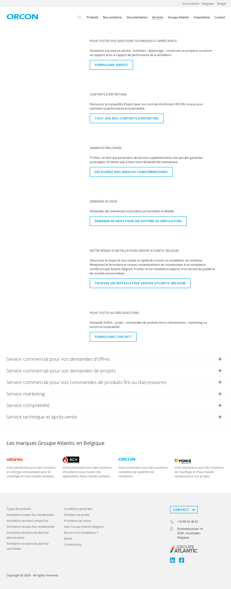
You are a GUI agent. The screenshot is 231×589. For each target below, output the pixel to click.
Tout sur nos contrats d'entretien (126, 118)
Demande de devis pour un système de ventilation (138, 221)
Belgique (208, 4)
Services (157, 17)
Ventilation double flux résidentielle (30, 527)
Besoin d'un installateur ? (81, 533)
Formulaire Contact (113, 337)
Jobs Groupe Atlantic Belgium (84, 527)
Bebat (68, 539)
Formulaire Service (111, 65)
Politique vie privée (77, 515)
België (221, 4)
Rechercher (79, 17)
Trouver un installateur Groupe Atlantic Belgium (140, 283)
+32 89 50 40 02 (187, 522)
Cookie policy (73, 544)
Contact (220, 17)
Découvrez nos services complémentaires (131, 172)
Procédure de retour (77, 521)
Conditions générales (78, 509)
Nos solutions (112, 17)
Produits (92, 17)
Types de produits (18, 509)
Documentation (137, 17)
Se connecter (191, 4)
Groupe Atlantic (178, 17)
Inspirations (202, 17)
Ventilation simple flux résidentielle (30, 515)
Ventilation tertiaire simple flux (27, 521)
